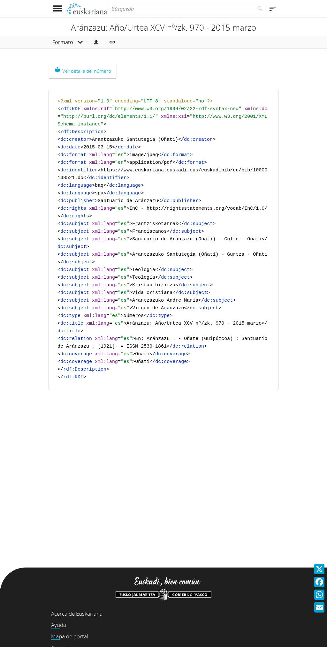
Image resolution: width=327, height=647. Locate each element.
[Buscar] (260, 9)
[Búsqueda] (180, 9)
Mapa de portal (69, 636)
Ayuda (58, 624)
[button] (96, 42)
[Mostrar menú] (57, 9)
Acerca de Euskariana (77, 613)
